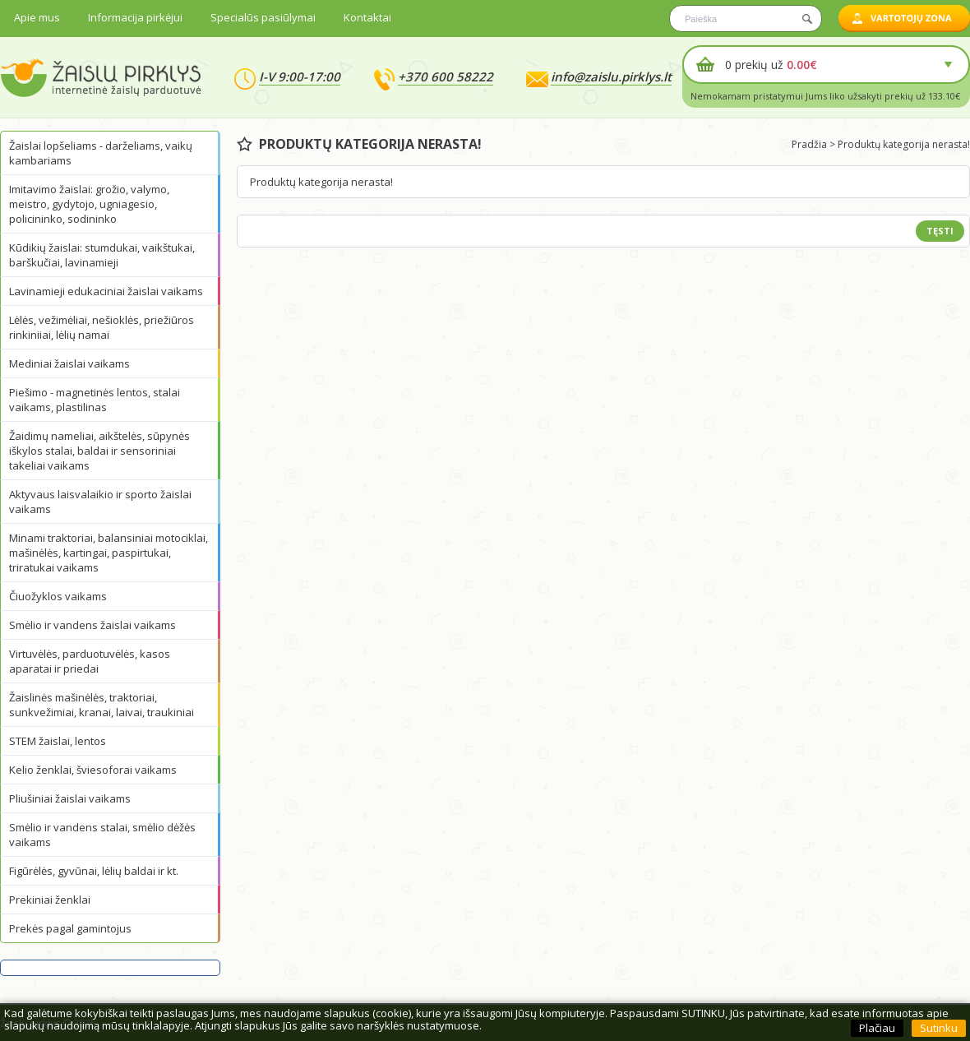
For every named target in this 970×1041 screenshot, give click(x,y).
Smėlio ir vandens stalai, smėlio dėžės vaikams (102, 834)
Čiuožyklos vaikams (58, 596)
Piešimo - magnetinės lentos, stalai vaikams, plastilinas (94, 399)
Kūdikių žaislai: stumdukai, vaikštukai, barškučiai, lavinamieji (102, 255)
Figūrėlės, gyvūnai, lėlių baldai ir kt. (93, 870)
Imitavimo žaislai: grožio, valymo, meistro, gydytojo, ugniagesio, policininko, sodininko (89, 204)
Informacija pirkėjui (135, 17)
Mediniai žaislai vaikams (69, 363)
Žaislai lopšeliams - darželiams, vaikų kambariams (100, 153)
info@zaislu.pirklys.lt (611, 76)
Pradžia (809, 144)
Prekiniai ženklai (49, 899)
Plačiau (877, 1027)
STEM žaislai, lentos (57, 740)
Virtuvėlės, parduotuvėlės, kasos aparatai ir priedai (89, 661)
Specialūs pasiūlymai (263, 17)
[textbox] (745, 18)
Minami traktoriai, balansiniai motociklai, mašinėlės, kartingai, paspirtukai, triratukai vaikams (108, 552)
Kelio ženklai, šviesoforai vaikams (93, 769)
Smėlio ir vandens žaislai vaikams (92, 625)
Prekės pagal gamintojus (70, 928)
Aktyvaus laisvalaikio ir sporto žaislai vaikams (100, 501)
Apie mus (37, 17)
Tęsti (940, 230)
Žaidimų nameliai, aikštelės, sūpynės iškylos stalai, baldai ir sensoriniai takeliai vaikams (99, 450)
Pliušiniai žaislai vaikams (70, 798)
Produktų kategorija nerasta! (904, 144)
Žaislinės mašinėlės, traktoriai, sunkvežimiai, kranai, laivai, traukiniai (101, 704)
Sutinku (939, 1027)
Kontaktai (367, 17)
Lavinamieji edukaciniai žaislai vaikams (106, 291)
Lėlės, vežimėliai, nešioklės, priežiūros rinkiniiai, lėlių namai (101, 327)
